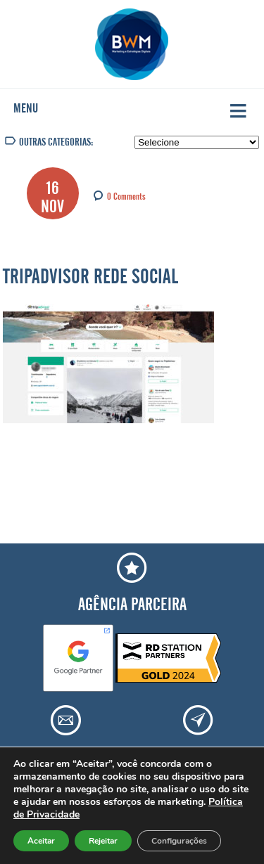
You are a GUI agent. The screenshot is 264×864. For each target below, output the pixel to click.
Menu (25, 105)
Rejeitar (103, 840)
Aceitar (41, 840)
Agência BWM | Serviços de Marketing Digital (132, 44)
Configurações (179, 840)
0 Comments (126, 195)
